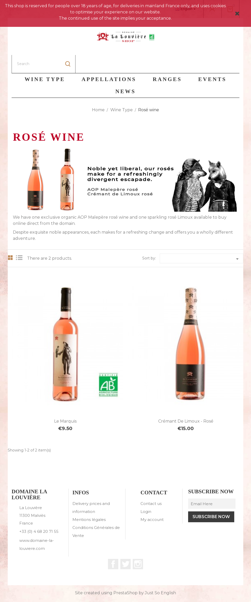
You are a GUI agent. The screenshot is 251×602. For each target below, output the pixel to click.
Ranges (167, 61)
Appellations (108, 61)
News (125, 73)
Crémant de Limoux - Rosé (185, 403)
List (20, 239)
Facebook (113, 546)
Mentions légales (89, 501)
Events (212, 61)
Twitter (125, 546)
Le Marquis (65, 403)
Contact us (151, 485)
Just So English (160, 574)
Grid (10, 239)
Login (145, 493)
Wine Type (44, 61)
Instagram (138, 546)
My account (152, 501)
